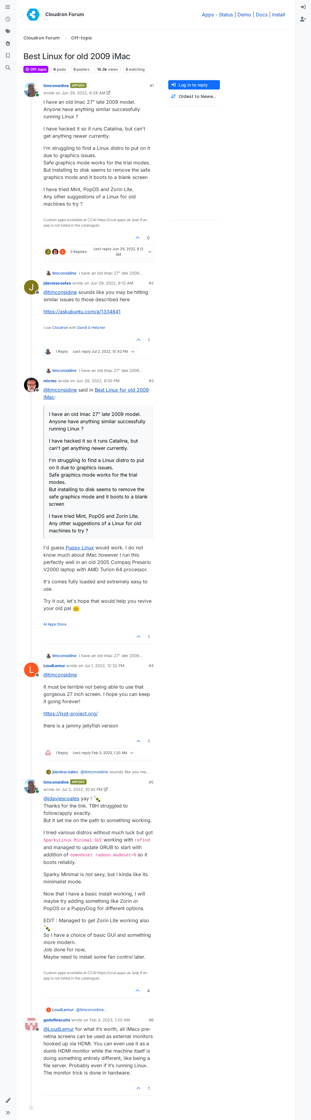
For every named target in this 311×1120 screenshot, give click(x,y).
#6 (151, 1019)
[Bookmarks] (7, 56)
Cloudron (60, 327)
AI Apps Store (55, 624)
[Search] (7, 68)
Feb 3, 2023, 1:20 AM (110, 1019)
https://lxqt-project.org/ (70, 713)
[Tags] (7, 31)
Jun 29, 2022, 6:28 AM (83, 92)
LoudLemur (54, 665)
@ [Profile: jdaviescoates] (61, 798)
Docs (262, 15)
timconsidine (56, 85)
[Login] (303, 7)
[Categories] (7, 7)
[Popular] (7, 44)
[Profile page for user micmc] (31, 385)
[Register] (303, 19)
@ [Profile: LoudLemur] (58, 1029)
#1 (152, 85)
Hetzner (98, 327)
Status (226, 15)
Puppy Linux (80, 548)
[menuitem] (303, 7)
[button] (7, 1100)
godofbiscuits (56, 1019)
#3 (151, 380)
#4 (151, 665)
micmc (50, 380)
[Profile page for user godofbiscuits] (31, 1024)
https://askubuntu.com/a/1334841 (82, 312)
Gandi (82, 327)
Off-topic (36, 69)
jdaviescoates (57, 283)
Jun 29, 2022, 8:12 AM (112, 283)
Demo (244, 15)
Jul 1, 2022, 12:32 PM (104, 665)
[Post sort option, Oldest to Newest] (194, 96)
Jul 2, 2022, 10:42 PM (82, 789)
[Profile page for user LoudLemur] (31, 670)
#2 (151, 283)
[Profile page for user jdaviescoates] (31, 287)
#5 (151, 782)
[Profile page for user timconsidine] (31, 90)
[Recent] (7, 19)
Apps (208, 15)
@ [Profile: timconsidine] (60, 292)
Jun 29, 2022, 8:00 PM (98, 380)
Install (278, 15)
